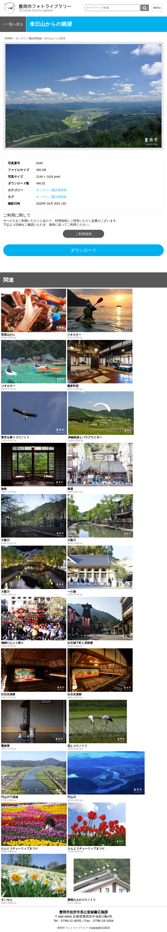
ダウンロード (83, 250)
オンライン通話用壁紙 (51, 190)
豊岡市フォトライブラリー (73, 927)
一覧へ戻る (14, 24)
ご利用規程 (83, 234)
